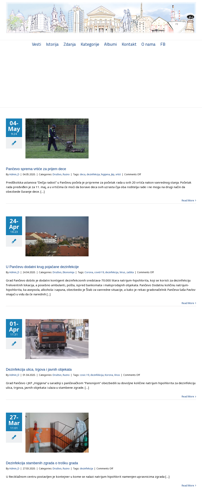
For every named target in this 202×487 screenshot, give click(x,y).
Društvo (57, 174)
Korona (109, 374)
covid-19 (99, 272)
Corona (89, 272)
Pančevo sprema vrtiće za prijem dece (36, 169)
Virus (122, 272)
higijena (105, 174)
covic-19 (84, 374)
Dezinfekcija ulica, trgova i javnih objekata (39, 369)
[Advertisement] (100, 77)
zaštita (130, 272)
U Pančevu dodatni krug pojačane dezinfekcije (42, 267)
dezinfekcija (93, 174)
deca (82, 174)
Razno (66, 174)
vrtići (118, 174)
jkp (112, 174)
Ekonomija (68, 272)
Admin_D (14, 174)
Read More (186, 200)
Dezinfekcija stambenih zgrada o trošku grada (42, 463)
